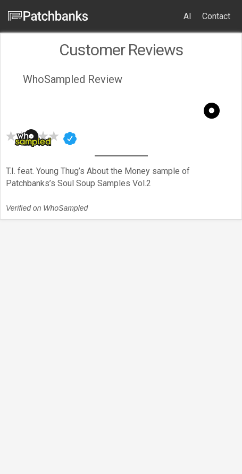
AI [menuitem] (187, 16)
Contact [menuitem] (216, 16)
